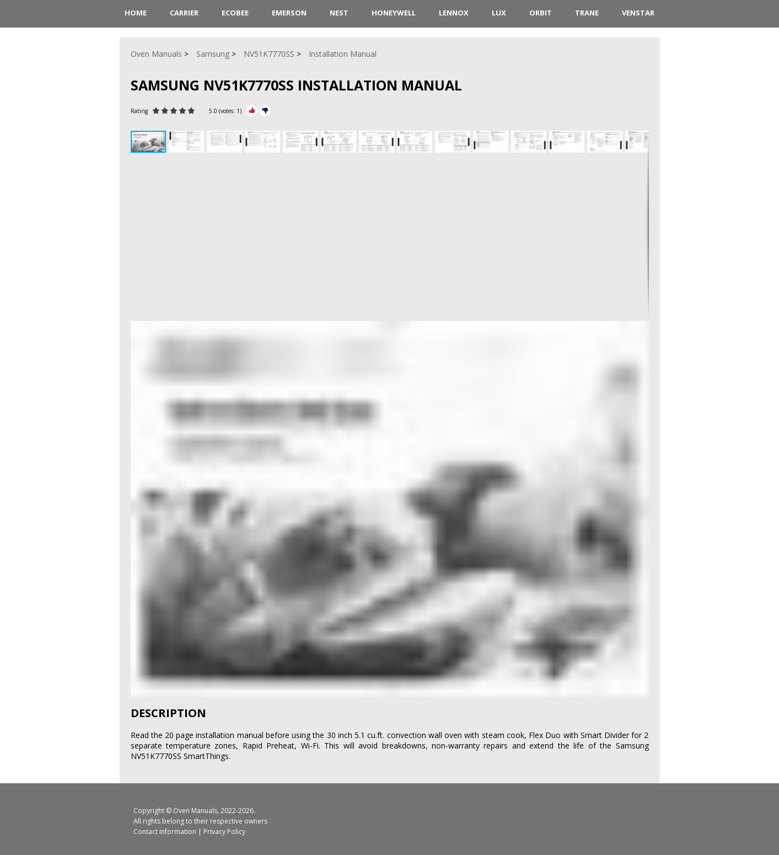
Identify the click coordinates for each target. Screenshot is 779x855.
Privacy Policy (224, 831)
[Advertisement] (390, 238)
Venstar (638, 13)
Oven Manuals (195, 810)
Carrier (184, 13)
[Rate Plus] (251, 110)
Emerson (289, 13)
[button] (188, 142)
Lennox (454, 13)
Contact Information (164, 831)
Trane (587, 13)
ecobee (235, 13)
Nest (339, 13)
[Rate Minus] (265, 110)
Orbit (540, 13)
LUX (499, 13)
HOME (136, 13)
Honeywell (394, 13)
